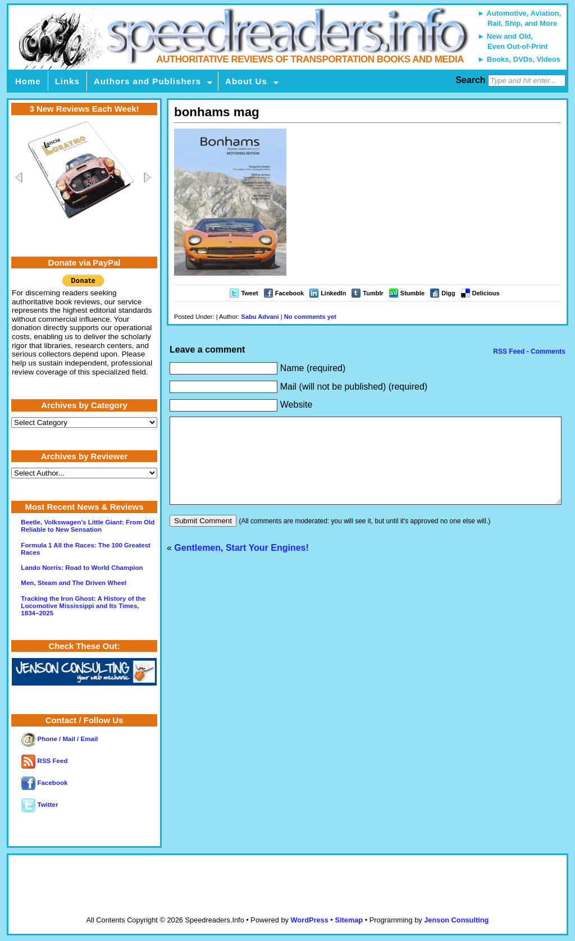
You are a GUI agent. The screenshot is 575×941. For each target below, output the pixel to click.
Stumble (412, 293)
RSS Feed (44, 760)
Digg (448, 293)
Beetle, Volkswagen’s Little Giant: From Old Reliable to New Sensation (87, 526)
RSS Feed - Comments (528, 351)
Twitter (39, 804)
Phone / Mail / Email (59, 739)
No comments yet (310, 316)
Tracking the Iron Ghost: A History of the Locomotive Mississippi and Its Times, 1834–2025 (83, 606)
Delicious (486, 293)
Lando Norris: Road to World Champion (82, 567)
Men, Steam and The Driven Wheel (73, 582)
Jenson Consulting (456, 920)
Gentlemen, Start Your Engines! (241, 564)
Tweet (249, 293)
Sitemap (349, 920)
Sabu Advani (260, 316)
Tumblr (373, 293)
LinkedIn (333, 293)
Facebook (289, 293)
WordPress (309, 920)
